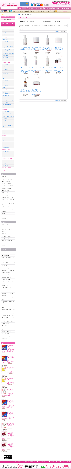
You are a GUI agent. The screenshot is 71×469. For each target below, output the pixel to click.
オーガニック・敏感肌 (6, 236)
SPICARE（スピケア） (6, 206)
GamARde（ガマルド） (6, 287)
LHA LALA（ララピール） (7, 333)
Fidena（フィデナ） (6, 323)
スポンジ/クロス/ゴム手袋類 (8, 53)
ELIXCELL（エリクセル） (7, 277)
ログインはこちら (8, 19)
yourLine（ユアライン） (6, 331)
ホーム (19, 14)
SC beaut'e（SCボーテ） (6, 274)
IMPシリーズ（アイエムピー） (8, 257)
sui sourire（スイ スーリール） (8, 293)
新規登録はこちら (8, 17)
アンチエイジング (5, 238)
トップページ (30, 8)
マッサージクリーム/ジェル (8, 100)
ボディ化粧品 (4, 89)
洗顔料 (4, 66)
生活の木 (4, 295)
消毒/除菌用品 (5, 57)
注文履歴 (56, 8)
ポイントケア (5, 82)
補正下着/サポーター (7, 153)
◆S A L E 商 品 (5, 195)
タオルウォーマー (6, 123)
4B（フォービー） (5, 325)
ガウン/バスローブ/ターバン (8, 113)
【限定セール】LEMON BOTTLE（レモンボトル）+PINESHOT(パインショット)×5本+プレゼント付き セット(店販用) (8, 360)
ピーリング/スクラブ (7, 104)
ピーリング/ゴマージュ (7, 69)
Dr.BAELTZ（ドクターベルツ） (8, 304)
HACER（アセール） (6, 265)
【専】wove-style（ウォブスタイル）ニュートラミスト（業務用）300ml (36, 69)
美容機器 (4, 135)
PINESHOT (4, 211)
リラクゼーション (5, 245)
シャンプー (5, 163)
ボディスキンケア (6, 102)
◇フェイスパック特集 (6, 183)
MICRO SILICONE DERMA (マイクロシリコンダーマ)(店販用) (10, 426)
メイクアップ (5, 85)
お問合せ (59, 461)
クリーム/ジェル (6, 76)
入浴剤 (4, 107)
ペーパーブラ (5, 41)
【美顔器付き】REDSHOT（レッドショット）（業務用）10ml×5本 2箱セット (8, 446)
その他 (4, 34)
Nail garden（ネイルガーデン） (8, 315)
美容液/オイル (5, 73)
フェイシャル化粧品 (6, 62)
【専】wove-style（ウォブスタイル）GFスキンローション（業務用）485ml (47, 49)
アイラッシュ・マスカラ (7, 160)
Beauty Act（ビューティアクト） (8, 321)
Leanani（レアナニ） (6, 336)
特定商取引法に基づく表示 (30, 461)
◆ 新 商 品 (5, 176)
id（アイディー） (5, 260)
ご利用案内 (39, 8)
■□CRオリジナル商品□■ (7, 27)
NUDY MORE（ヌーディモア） (8, 313)
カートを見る (65, 8)
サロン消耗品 (4, 37)
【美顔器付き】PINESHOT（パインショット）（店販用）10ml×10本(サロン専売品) (8, 381)
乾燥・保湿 (4, 233)
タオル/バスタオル (6, 111)
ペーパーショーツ (6, 39)
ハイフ (4, 142)
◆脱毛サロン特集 (5, 190)
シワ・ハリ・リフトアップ (7, 229)
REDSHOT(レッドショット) (7, 208)
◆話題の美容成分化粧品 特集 (8, 185)
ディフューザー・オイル (7, 131)
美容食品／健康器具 (6, 149)
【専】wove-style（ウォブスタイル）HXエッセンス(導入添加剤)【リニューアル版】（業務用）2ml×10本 (36, 92)
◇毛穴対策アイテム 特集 (7, 179)
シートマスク (5, 80)
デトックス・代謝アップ (7, 240)
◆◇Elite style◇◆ (5, 255)
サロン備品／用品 (5, 109)
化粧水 (4, 71)
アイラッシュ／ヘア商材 (7, 158)
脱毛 (3, 140)
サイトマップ (67, 461)
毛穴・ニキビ (4, 231)
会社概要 (52, 461)
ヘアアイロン (5, 165)
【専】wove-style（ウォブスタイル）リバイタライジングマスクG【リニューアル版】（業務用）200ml (25, 70)
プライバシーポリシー (43, 461)
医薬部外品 (4, 243)
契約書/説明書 (5, 55)
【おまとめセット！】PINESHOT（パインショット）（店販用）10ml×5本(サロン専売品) (8, 370)
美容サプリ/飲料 (6, 151)
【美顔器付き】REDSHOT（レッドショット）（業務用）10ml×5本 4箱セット (8, 435)
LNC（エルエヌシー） (6, 279)
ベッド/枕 (4, 120)
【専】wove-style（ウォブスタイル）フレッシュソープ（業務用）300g (36, 49)
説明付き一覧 (57, 31)
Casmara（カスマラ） (6, 285)
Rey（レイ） (4, 338)
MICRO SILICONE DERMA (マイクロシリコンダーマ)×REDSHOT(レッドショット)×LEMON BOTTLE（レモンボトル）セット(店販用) (8, 404)
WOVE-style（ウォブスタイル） (8, 270)
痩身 (3, 138)
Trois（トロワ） (5, 307)
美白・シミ (4, 227)
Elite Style (4, 32)
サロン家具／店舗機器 (6, 167)
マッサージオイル (6, 97)
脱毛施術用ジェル (6, 95)
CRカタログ (4, 170)
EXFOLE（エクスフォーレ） (7, 272)
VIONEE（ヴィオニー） (6, 268)
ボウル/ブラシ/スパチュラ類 (8, 116)
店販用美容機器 (6, 147)
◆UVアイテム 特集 (6, 181)
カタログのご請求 (48, 8)
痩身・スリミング (5, 224)
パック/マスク (5, 78)
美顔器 (3, 213)
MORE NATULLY (6, 30)
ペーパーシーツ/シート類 (7, 43)
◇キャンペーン (5, 192)
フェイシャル (5, 144)
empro (3, 215)
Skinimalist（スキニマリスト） (8, 197)
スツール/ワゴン (6, 118)
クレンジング (5, 64)
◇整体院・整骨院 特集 (6, 188)
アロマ (3, 128)
